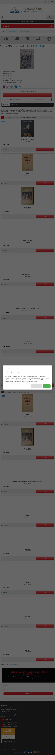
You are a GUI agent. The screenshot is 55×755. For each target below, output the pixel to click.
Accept (47, 386)
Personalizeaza (36, 386)
